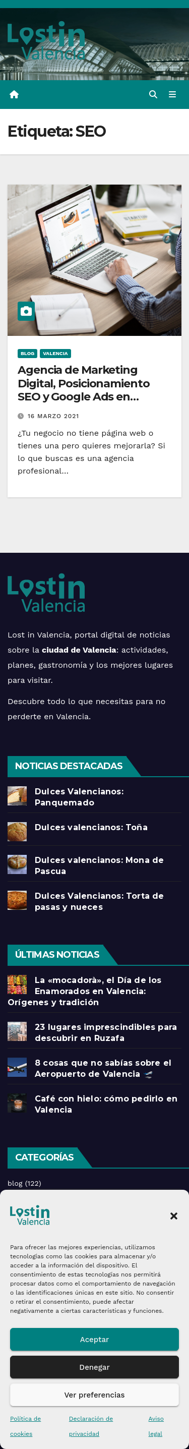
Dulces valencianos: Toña (91, 827)
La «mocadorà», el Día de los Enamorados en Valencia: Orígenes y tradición (85, 991)
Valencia (55, 353)
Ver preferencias (94, 1395)
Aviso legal (156, 1426)
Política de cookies (25, 1426)
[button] (174, 1215)
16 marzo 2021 (53, 416)
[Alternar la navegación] (172, 95)
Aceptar (94, 1339)
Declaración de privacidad (91, 1426)
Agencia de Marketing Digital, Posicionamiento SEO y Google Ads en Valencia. (84, 390)
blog (27, 353)
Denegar (94, 1367)
